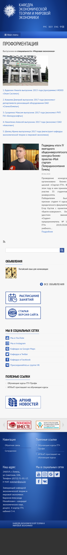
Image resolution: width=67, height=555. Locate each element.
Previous (4, 425)
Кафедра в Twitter (19, 354)
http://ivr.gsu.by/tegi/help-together (19, 425)
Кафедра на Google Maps (22, 348)
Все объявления (54, 284)
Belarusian (50, 26)
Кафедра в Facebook (20, 359)
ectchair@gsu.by (18, 481)
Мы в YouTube (17, 338)
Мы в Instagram (18, 343)
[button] (12, 35)
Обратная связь (12, 445)
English (56, 26)
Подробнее (47, 231)
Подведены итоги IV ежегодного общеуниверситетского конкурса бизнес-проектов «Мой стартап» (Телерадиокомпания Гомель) (54, 157)
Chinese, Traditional (61, 26)
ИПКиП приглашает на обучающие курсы (28, 387)
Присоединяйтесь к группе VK (25, 365)
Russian (45, 26)
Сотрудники (10, 450)
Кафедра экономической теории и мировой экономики (34, 11)
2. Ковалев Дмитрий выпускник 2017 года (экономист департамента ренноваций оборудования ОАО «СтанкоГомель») (29, 103)
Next (63, 425)
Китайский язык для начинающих (33, 269)
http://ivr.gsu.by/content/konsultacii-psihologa (48, 425)
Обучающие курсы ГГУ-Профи (22, 383)
